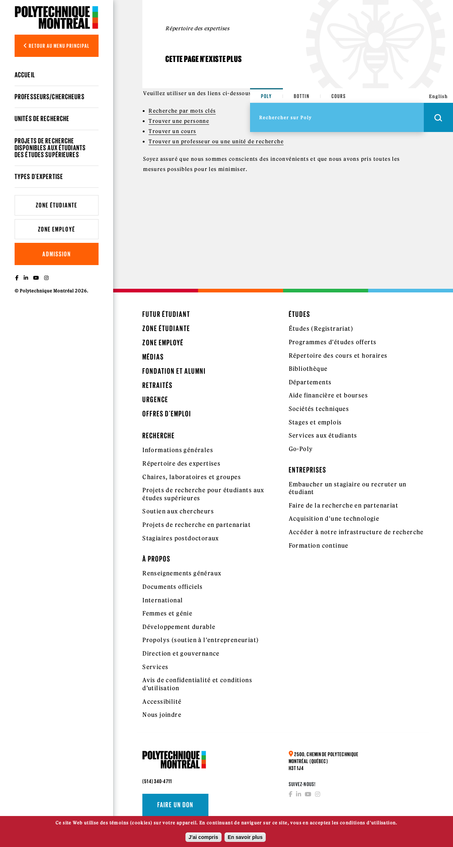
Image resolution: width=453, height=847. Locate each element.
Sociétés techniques (319, 408)
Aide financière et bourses (328, 395)
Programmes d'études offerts (333, 342)
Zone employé (56, 229)
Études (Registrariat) (321, 328)
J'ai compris (203, 837)
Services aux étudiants (323, 435)
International (162, 600)
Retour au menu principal (56, 46)
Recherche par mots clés (182, 111)
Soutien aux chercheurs (178, 511)
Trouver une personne (179, 121)
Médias (153, 357)
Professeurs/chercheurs (50, 97)
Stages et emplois (315, 422)
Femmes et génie (167, 613)
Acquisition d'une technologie (334, 518)
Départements (310, 382)
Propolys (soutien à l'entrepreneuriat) (200, 640)
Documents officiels (172, 586)
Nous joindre (161, 714)
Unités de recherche (42, 118)
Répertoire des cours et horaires (338, 355)
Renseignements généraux (181, 573)
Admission (56, 254)
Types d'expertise (39, 176)
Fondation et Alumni (174, 371)
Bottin (302, 96)
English (438, 96)
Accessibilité (161, 701)
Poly (266, 96)
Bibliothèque (308, 368)
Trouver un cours (172, 131)
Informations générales (177, 450)
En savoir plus (245, 837)
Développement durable (178, 626)
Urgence (155, 399)
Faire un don (175, 805)
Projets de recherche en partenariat (196, 524)
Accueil (25, 75)
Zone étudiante (56, 205)
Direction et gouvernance (181, 653)
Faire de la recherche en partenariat (343, 505)
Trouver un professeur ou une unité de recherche (216, 141)
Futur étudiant (166, 314)
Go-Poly (301, 448)
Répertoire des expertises (181, 463)
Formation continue (319, 545)
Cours (338, 96)
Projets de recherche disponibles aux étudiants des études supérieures (50, 148)
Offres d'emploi (166, 413)
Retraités (157, 385)
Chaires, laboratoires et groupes (191, 477)
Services (155, 667)
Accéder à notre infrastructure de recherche (356, 532)
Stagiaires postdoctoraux (180, 538)
